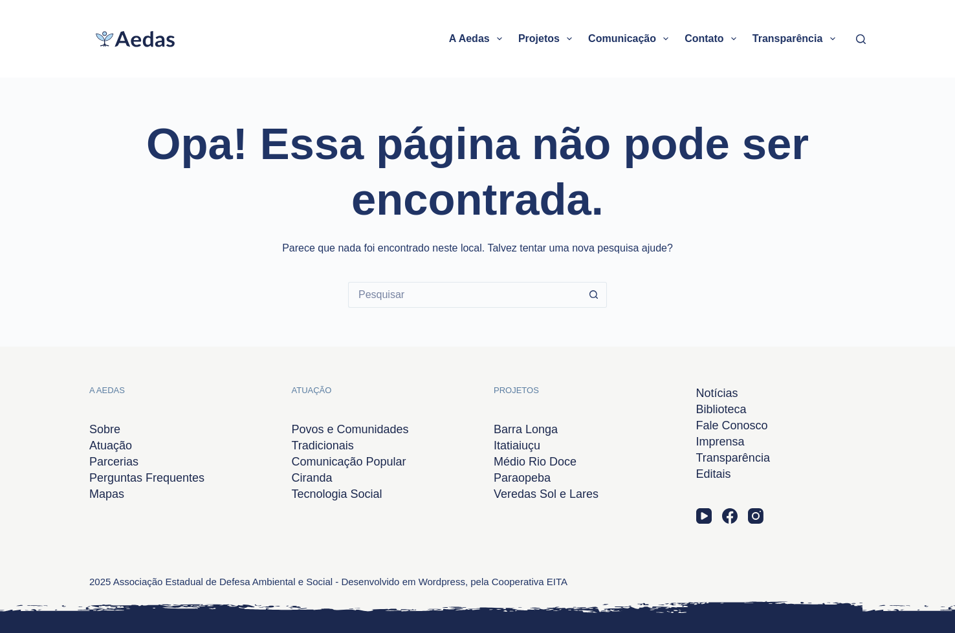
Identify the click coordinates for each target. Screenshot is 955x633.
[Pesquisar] (861, 39)
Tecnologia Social (337, 494)
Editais (713, 473)
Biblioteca (721, 409)
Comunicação (631, 39)
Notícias (717, 393)
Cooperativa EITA (529, 581)
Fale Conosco (732, 425)
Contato (713, 39)
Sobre (104, 429)
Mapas (106, 494)
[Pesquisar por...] (464, 295)
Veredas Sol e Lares (546, 494)
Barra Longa (526, 429)
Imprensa (720, 441)
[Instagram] (755, 516)
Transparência (796, 39)
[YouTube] (704, 516)
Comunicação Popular (349, 461)
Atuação (110, 445)
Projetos (547, 39)
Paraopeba (522, 477)
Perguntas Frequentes (146, 477)
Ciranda (312, 477)
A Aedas (478, 39)
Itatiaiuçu (517, 445)
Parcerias (113, 461)
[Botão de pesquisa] (594, 295)
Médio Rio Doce (535, 461)
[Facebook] (730, 516)
